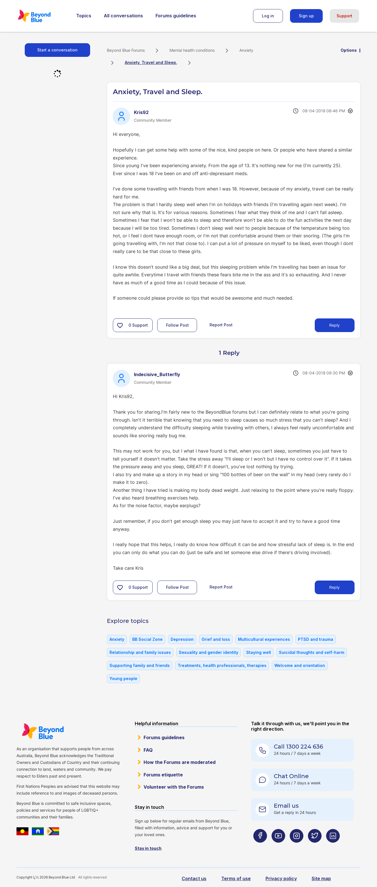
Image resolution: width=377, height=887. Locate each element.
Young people (123, 678)
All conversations (123, 15)
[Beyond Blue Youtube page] (278, 846)
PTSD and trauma (315, 639)
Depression (182, 639)
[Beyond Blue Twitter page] (315, 846)
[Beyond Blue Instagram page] (296, 846)
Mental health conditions (192, 50)
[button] (120, 325)
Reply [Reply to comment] (334, 587)
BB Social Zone (147, 639)
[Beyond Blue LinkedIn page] (333, 846)
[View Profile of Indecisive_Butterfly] (157, 374)
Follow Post (177, 325)
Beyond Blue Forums (42, 16)
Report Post (221, 324)
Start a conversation (57, 49)
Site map (321, 878)
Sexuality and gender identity (208, 652)
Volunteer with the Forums (174, 787)
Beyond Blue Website (42, 731)
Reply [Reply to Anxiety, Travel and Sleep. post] (334, 325)
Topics (83, 15)
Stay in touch (148, 848)
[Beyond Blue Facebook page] (260, 846)
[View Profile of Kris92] (141, 112)
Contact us (194, 878)
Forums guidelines (176, 15)
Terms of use (236, 878)
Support (344, 15)
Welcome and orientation (299, 665)
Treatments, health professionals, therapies (222, 665)
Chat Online (291, 776)
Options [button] (349, 50)
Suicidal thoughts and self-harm (311, 652)
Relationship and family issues (140, 652)
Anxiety (246, 50)
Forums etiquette (163, 775)
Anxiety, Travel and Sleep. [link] (151, 62)
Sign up (306, 15)
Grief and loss (216, 639)
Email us (286, 805)
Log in (268, 15)
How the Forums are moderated (180, 762)
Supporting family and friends (139, 665)
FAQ (148, 750)
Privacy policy (281, 878)
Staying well (258, 652)
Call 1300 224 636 (298, 746)
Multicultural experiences (264, 639)
